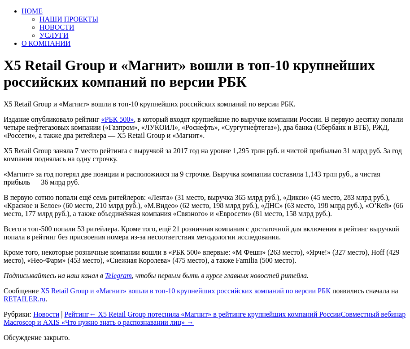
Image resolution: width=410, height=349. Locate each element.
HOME (32, 11)
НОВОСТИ (56, 27)
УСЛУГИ (54, 35)
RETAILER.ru (24, 299)
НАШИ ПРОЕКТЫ (68, 19)
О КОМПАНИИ (46, 43)
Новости (46, 314)
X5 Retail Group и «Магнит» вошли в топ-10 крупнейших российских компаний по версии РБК (185, 291)
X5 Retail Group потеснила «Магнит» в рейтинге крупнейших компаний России (214, 314)
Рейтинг (76, 314)
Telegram (118, 275)
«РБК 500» (117, 119)
